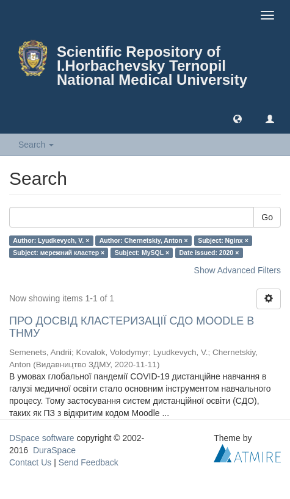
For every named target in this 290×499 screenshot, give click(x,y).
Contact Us (30, 462)
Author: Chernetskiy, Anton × (144, 240)
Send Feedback (88, 462)
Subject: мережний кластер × (58, 252)
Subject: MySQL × (142, 252)
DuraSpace (54, 450)
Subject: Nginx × (223, 240)
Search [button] (36, 144)
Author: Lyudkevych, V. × (51, 240)
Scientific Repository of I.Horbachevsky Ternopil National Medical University (152, 65)
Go (267, 217)
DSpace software (41, 438)
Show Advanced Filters (237, 270)
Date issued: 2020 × (209, 252)
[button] (237, 118)
